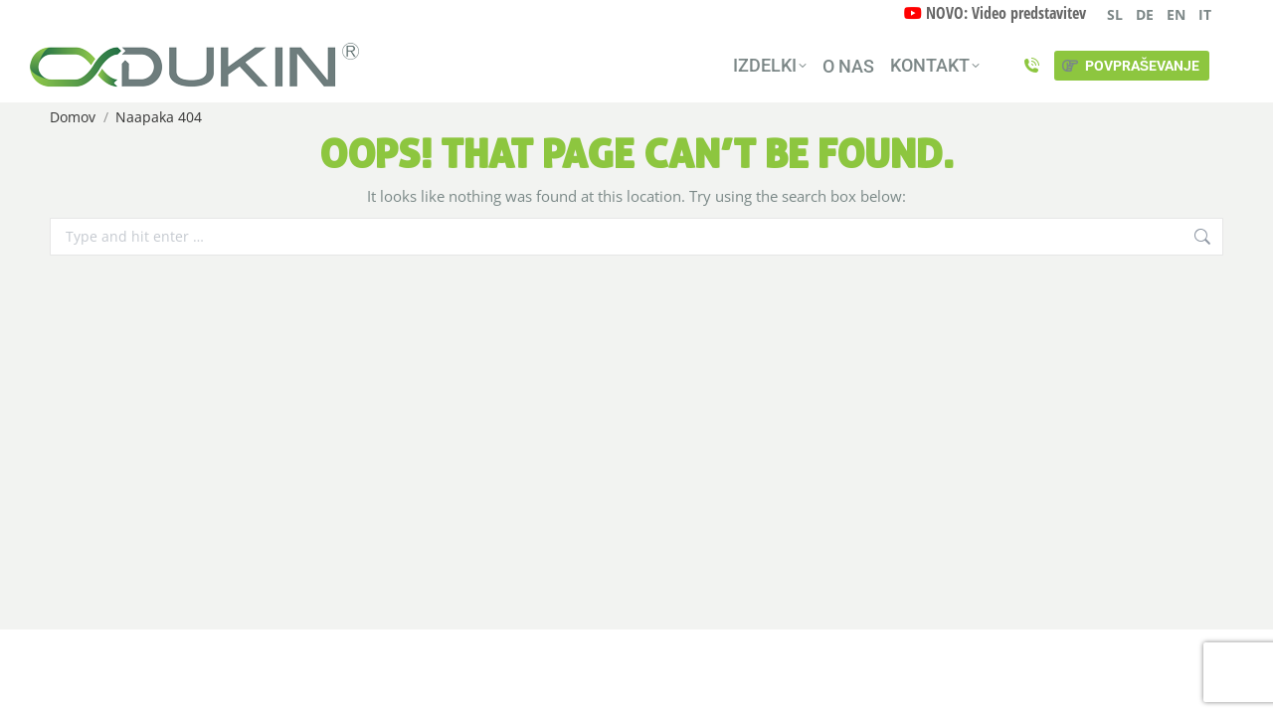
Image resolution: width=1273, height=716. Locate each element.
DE (1145, 14)
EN (1176, 14)
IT (1204, 14)
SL (1115, 14)
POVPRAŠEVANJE (1129, 66)
